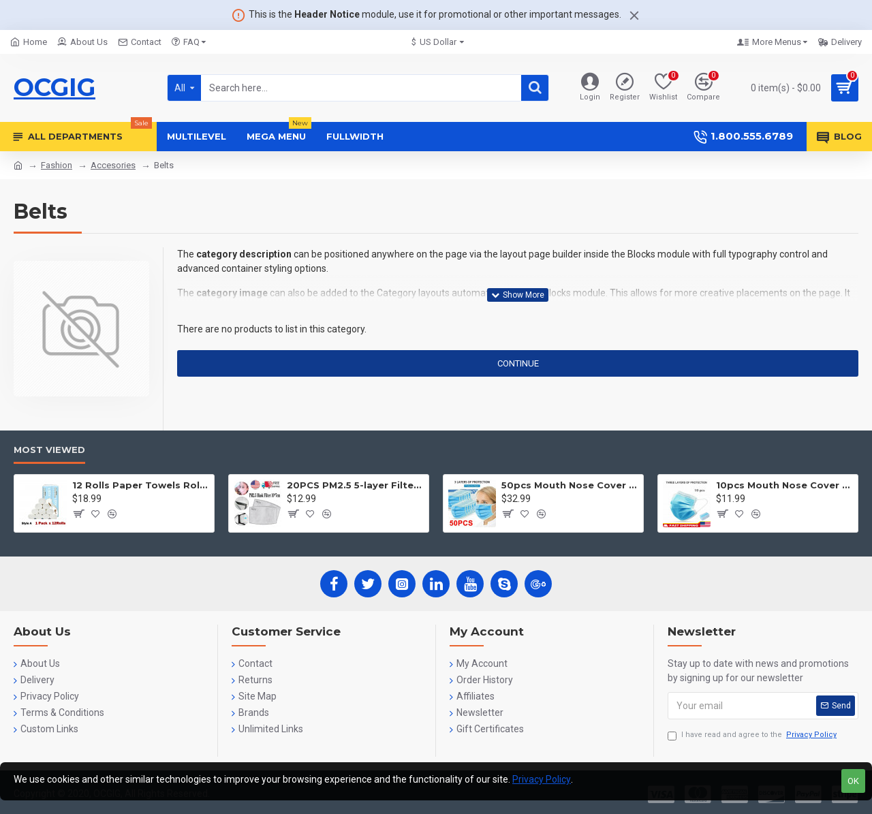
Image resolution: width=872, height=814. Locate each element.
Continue (518, 363)
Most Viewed (49, 449)
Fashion (56, 165)
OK (853, 781)
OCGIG (54, 87)
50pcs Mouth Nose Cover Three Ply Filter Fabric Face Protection (569, 485)
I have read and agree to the (753, 735)
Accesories (113, 165)
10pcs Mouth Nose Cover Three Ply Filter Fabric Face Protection (784, 485)
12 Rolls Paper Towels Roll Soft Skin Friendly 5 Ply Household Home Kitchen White (140, 485)
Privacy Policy (541, 779)
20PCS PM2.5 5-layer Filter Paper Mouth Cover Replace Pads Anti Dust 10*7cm (355, 485)
